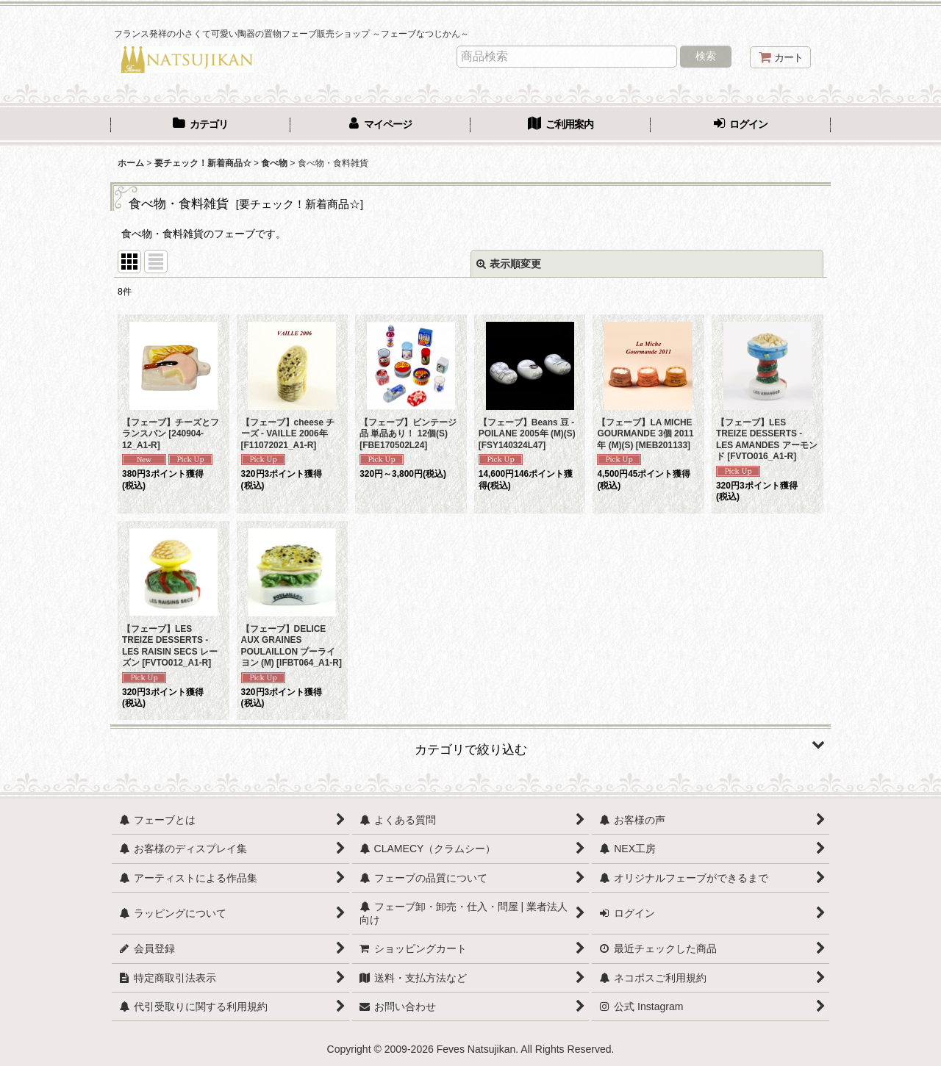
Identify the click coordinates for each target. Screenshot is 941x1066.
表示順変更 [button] (508, 264)
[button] (470, 744)
